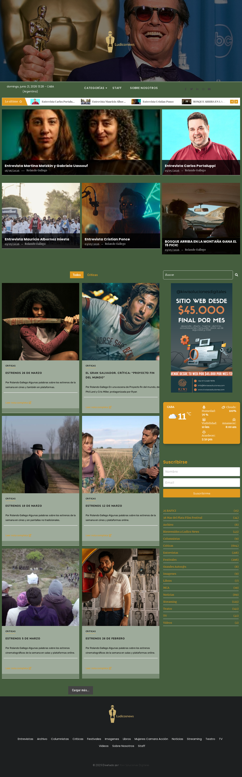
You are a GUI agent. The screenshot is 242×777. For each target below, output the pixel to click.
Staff (117, 88)
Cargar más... (80, 690)
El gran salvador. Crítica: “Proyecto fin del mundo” (120, 375)
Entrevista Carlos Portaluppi (66, 101)
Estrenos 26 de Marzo (23, 373)
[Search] (198, 274)
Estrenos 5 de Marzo (22, 638)
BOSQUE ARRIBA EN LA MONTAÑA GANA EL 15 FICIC (201, 243)
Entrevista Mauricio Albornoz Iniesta (121, 101)
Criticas (10, 365)
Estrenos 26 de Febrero (105, 638)
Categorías (95, 88)
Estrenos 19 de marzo (23, 506)
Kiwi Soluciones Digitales (134, 765)
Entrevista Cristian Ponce (165, 101)
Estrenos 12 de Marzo (104, 506)
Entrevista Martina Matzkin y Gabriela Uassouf (46, 166)
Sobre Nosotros (144, 88)
